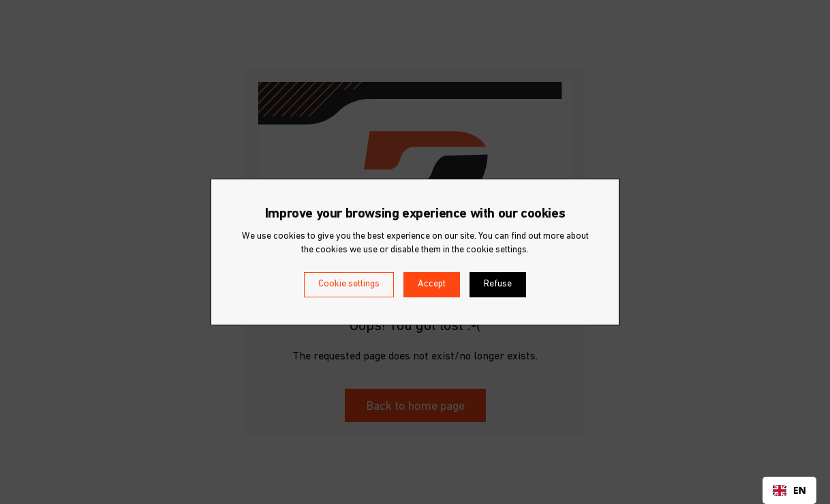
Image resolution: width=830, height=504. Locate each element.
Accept (432, 284)
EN (789, 490)
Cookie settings (349, 284)
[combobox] (789, 490)
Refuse (498, 284)
